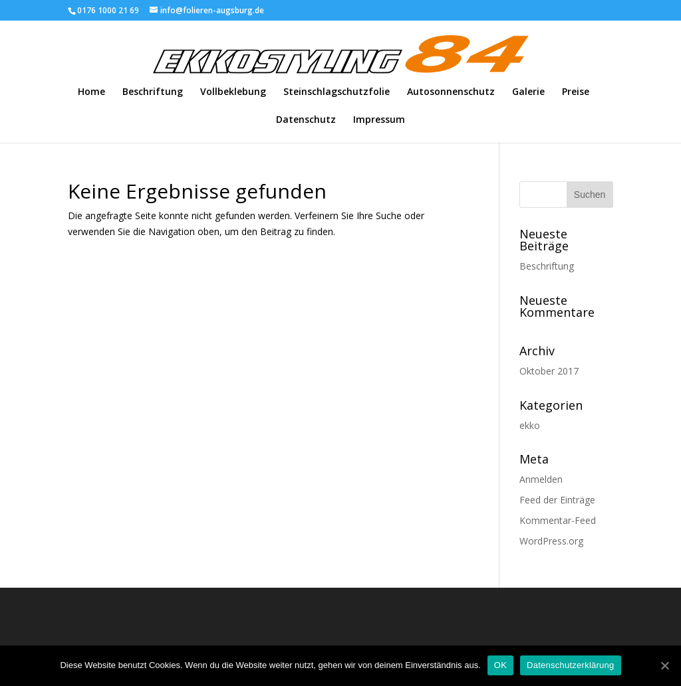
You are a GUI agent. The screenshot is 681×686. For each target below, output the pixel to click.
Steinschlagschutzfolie (336, 92)
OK (500, 665)
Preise (575, 92)
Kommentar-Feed (557, 520)
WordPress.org (551, 541)
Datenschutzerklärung (570, 665)
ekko (529, 425)
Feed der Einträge (557, 499)
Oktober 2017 (549, 371)
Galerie (528, 92)
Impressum (379, 120)
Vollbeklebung (233, 92)
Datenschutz (306, 120)
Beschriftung (152, 92)
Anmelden (541, 479)
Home (91, 92)
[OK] (664, 665)
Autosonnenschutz (451, 92)
